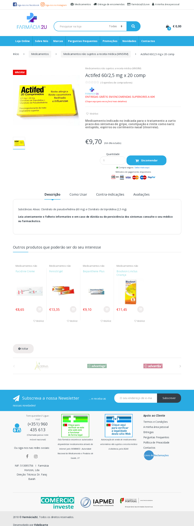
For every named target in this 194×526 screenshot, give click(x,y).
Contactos (148, 41)
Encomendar (149, 160)
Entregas (148, 432)
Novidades (129, 41)
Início (16, 54)
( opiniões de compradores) (116, 82)
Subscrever (169, 398)
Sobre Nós (41, 41)
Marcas (58, 41)
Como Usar (78, 195)
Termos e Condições (155, 421)
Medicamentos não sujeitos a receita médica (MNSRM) (95, 54)
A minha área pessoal (165, 4)
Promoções (110, 41)
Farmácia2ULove (138, 4)
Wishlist (93, 113)
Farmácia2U (30, 517)
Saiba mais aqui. (142, 167)
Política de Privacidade (156, 442)
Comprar (39, 309)
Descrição (52, 195)
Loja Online (22, 41)
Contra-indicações (110, 195)
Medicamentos (81, 4)
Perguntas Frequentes (82, 41)
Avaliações (141, 195)
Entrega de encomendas (109, 4)
